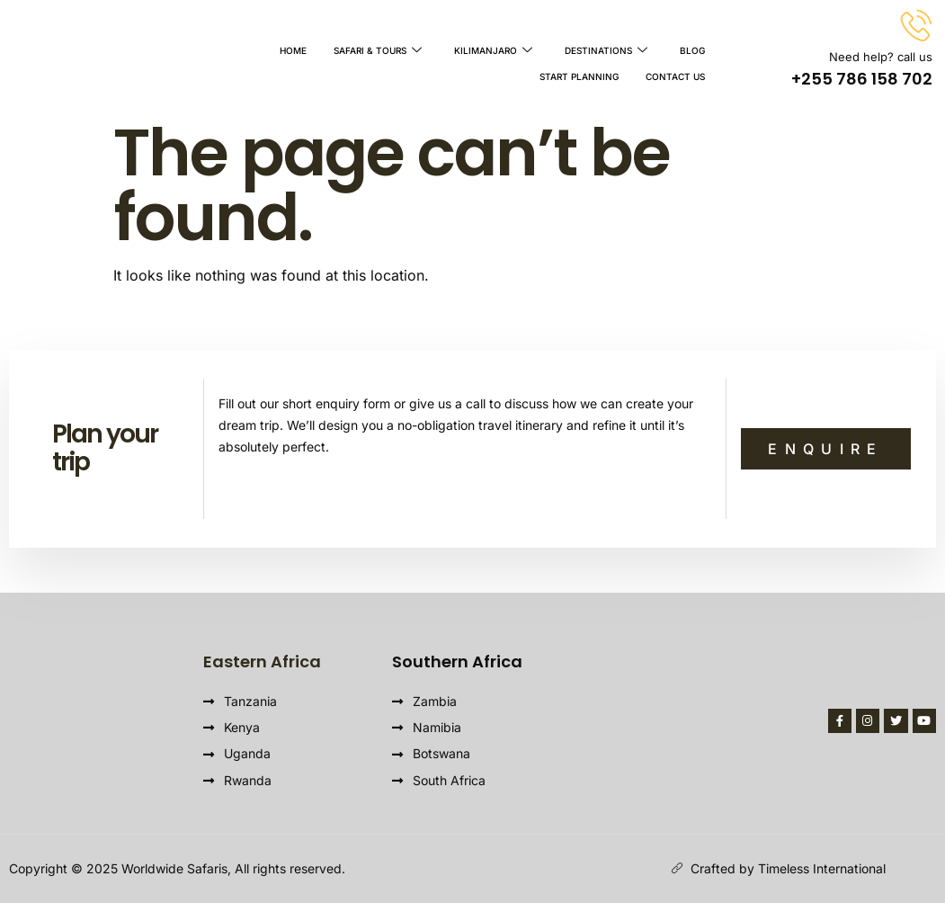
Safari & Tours (378, 49)
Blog (692, 49)
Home (293, 49)
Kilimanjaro (493, 49)
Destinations (606, 49)
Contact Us (675, 71)
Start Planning (579, 71)
